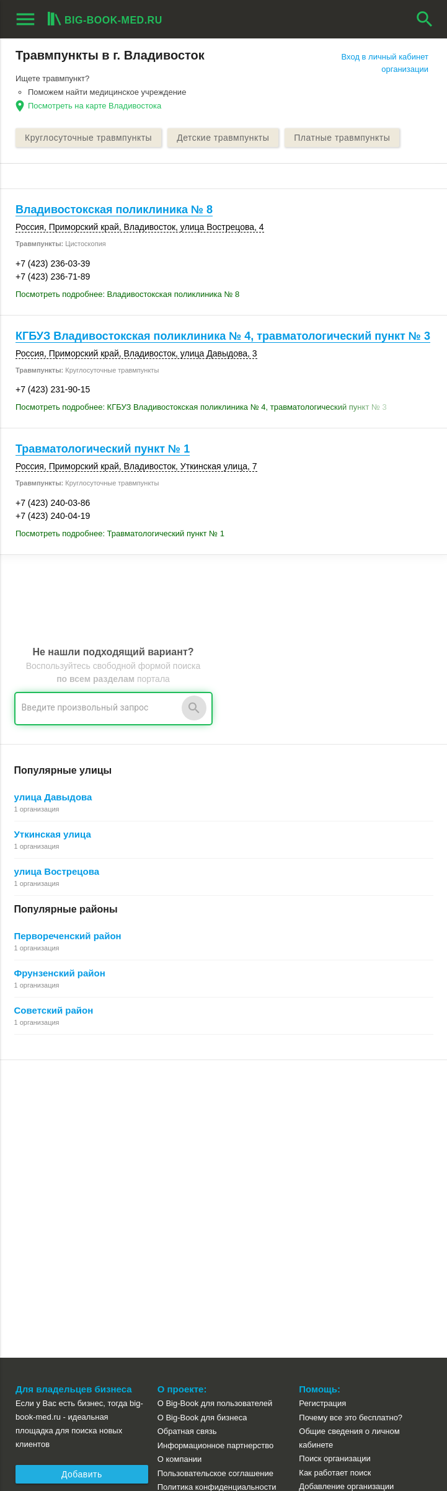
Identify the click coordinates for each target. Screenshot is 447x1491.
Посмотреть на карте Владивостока (94, 105)
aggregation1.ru (45, 1449)
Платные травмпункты (342, 138)
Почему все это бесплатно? (350, 1120)
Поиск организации (334, 1161)
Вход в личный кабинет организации (385, 63)
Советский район (54, 1010)
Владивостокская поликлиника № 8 (114, 209)
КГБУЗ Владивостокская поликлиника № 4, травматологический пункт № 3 (222, 336)
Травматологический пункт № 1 (102, 449)
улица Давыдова (53, 797)
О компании (179, 1161)
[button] (299, 1430)
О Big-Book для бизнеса (202, 1120)
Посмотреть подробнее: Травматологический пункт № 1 (119, 533)
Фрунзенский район (59, 973)
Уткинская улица (52, 834)
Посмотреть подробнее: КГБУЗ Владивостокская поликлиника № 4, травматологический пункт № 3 (201, 407)
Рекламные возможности (66, 1203)
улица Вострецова (57, 871)
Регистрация (322, 1105)
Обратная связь (187, 1133)
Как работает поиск (335, 1175)
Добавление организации (346, 1188)
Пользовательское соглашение (215, 1175)
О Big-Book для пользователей (215, 1105)
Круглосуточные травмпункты (88, 138)
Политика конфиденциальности (217, 1189)
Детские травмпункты (223, 138)
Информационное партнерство (215, 1148)
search (424, 19)
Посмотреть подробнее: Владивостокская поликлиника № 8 (127, 294)
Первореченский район (68, 936)
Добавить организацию (82, 1179)
